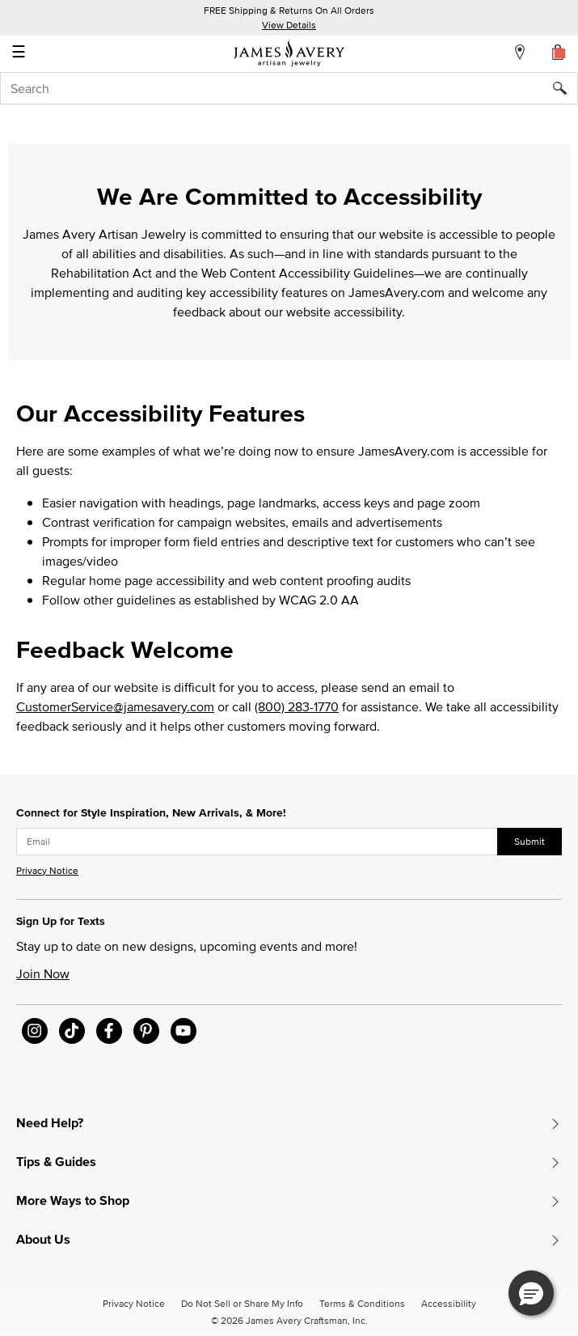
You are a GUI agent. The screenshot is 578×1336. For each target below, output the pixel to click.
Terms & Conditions (362, 1303)
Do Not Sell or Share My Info (242, 1303)
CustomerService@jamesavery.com (115, 706)
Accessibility (448, 1303)
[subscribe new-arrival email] (257, 841)
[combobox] (289, 88)
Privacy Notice (47, 870)
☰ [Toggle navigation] (18, 53)
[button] (531, 1293)
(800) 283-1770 (297, 706)
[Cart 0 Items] (558, 52)
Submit (529, 841)
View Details (289, 25)
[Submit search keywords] (565, 88)
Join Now (43, 973)
